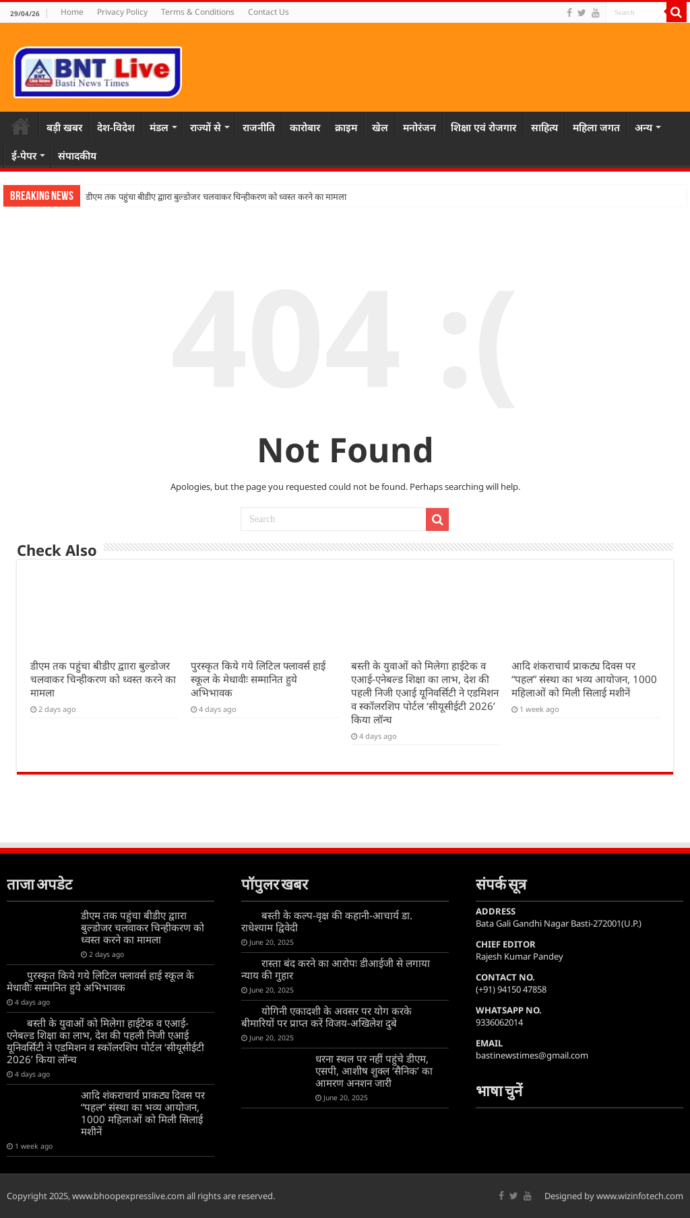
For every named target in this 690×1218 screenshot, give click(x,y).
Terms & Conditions (197, 11)
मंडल (159, 127)
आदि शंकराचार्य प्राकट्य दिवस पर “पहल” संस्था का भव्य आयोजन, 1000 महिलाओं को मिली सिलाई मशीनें (584, 679)
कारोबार (305, 127)
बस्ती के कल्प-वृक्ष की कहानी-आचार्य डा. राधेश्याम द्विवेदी (326, 921)
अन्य (643, 127)
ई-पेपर (23, 155)
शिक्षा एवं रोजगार (483, 127)
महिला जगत (596, 127)
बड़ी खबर (64, 127)
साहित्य (544, 127)
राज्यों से (205, 127)
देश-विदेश (116, 127)
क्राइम (346, 127)
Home (72, 11)
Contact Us (268, 11)
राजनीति (259, 127)
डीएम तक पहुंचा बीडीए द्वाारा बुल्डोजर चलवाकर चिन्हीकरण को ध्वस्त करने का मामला (216, 197)
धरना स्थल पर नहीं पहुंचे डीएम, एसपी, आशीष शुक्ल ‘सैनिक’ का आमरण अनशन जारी (374, 1070)
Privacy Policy (122, 11)
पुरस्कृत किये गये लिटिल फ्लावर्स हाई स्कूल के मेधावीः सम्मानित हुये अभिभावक (258, 679)
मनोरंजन (419, 127)
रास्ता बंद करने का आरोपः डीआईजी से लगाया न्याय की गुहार (335, 969)
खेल (380, 127)
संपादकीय (77, 155)
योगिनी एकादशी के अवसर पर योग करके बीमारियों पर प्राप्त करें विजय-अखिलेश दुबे (326, 1017)
